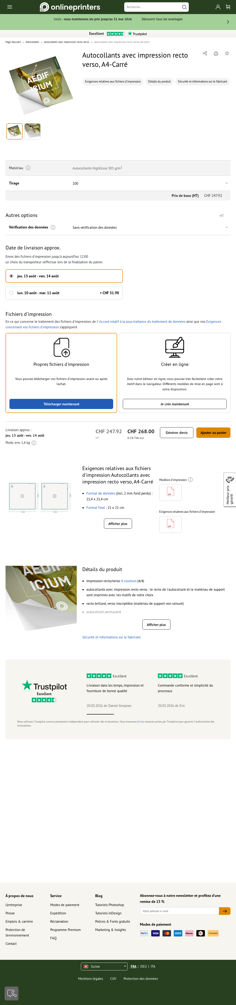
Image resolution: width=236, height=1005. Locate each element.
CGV (113, 978)
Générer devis (171, 432)
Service (56, 895)
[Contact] (11, 993)
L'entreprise (14, 905)
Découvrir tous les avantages (162, 19)
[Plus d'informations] (51, 227)
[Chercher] (184, 7)
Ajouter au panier (211, 432)
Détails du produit (159, 81)
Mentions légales (90, 978)
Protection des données (141, 978)
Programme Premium (65, 930)
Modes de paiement (64, 905)
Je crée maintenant (175, 403)
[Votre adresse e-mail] (179, 911)
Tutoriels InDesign (108, 913)
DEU (143, 966)
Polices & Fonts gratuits (112, 921)
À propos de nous (19, 895)
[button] (41, 85)
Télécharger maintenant (61, 403)
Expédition (58, 913)
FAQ (53, 938)
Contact (11, 943)
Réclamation (59, 921)
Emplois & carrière (19, 921)
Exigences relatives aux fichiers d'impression (113, 81)
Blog (99, 895)
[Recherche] (152, 7)
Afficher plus (118, 523)
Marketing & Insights (110, 930)
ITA (153, 966)
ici (138, 725)
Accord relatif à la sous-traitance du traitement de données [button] (142, 320)
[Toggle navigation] (10, 7)
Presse (10, 913)
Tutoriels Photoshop (109, 905)
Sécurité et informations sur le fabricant (202, 81)
